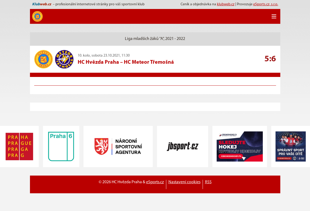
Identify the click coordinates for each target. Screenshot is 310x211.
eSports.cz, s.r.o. (265, 4)
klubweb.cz (225, 4)
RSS (208, 182)
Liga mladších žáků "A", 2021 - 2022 (155, 39)
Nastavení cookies (184, 182)
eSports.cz (155, 182)
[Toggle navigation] (274, 16)
